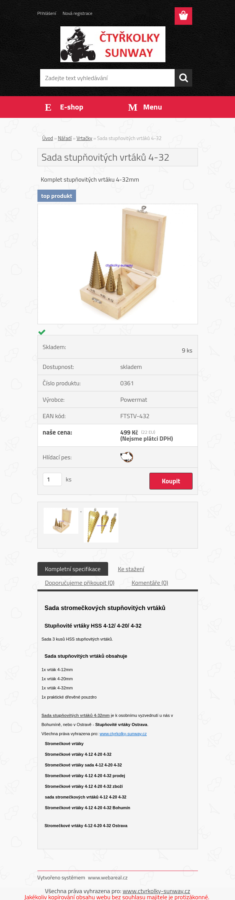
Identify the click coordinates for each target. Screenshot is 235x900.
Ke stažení (131, 568)
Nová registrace (77, 13)
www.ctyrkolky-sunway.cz (123, 733)
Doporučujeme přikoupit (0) (80, 582)
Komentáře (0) (150, 582)
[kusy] (52, 479)
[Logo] (112, 44)
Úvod (47, 138)
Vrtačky (84, 138)
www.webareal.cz (108, 877)
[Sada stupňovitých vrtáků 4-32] (118, 207)
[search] (183, 78)
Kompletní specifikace (73, 568)
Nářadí (65, 138)
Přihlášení (46, 13)
